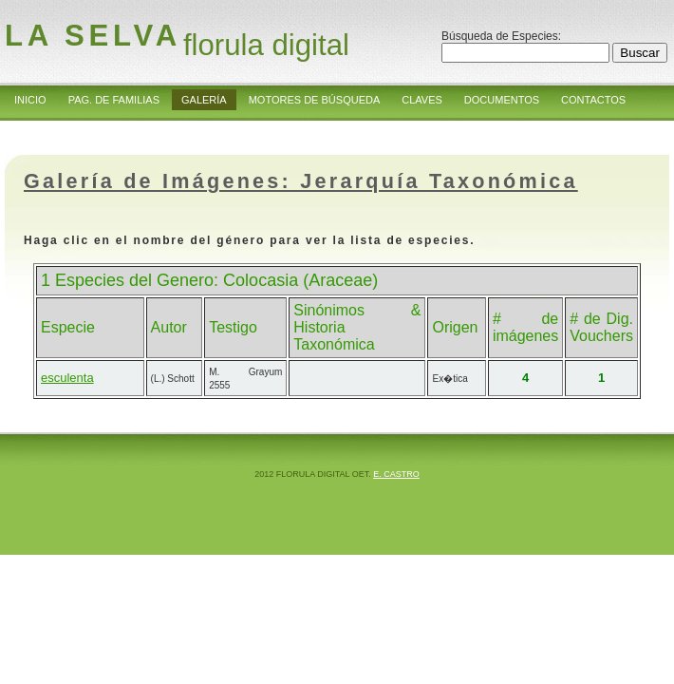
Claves (422, 99)
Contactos (593, 99)
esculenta (67, 377)
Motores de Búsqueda (315, 99)
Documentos (501, 99)
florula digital (266, 45)
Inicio (30, 99)
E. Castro (396, 474)
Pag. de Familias (113, 99)
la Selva (93, 35)
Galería (204, 99)
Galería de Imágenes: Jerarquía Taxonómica (301, 181)
